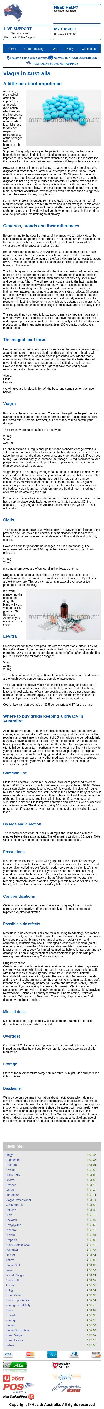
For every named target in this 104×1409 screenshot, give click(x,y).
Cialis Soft (12, 1280)
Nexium (10, 1170)
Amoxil (10, 1285)
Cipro (9, 1215)
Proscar (11, 1185)
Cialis (9, 1310)
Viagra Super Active (18, 1330)
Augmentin (13, 1160)
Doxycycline (13, 1225)
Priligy (10, 1290)
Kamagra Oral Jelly (18, 1305)
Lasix (9, 1270)
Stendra (11, 1230)
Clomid (10, 1235)
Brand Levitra (14, 1340)
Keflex (10, 1260)
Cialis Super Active (18, 1300)
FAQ (55, 49)
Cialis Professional (18, 1245)
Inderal (10, 1345)
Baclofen (11, 1220)
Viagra (10, 1325)
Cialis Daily (13, 1175)
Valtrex (10, 1190)
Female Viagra (15, 1275)
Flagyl (9, 1155)
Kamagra (11, 1320)
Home (12, 49)
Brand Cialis (13, 1295)
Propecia (11, 1240)
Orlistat (10, 1255)
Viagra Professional (18, 1200)
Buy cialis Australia (9, 616)
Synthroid (12, 1250)
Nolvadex (12, 1315)
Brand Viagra (14, 1335)
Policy (69, 49)
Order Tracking (34, 49)
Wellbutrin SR (14, 1205)
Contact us (89, 49)
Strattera (11, 1165)
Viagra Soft (13, 1265)
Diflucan (11, 1210)
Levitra (10, 1180)
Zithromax (12, 1195)
